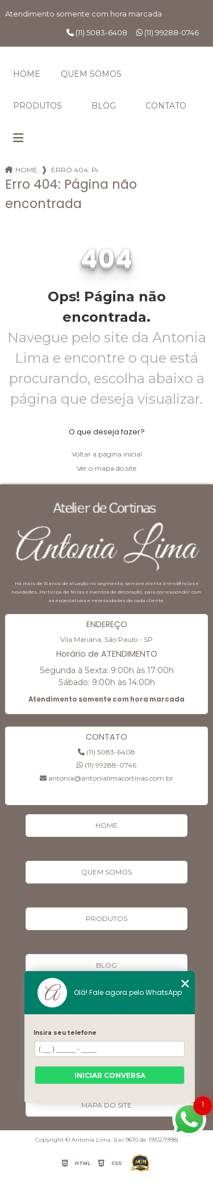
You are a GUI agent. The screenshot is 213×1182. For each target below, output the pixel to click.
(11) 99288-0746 (167, 32)
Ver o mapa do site (106, 468)
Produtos (37, 106)
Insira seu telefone (65, 1032)
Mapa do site (106, 1105)
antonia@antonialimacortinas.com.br (106, 778)
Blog (103, 106)
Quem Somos (91, 74)
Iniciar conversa (109, 1075)
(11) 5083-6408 (96, 32)
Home (26, 74)
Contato (165, 106)
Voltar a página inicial (107, 454)
